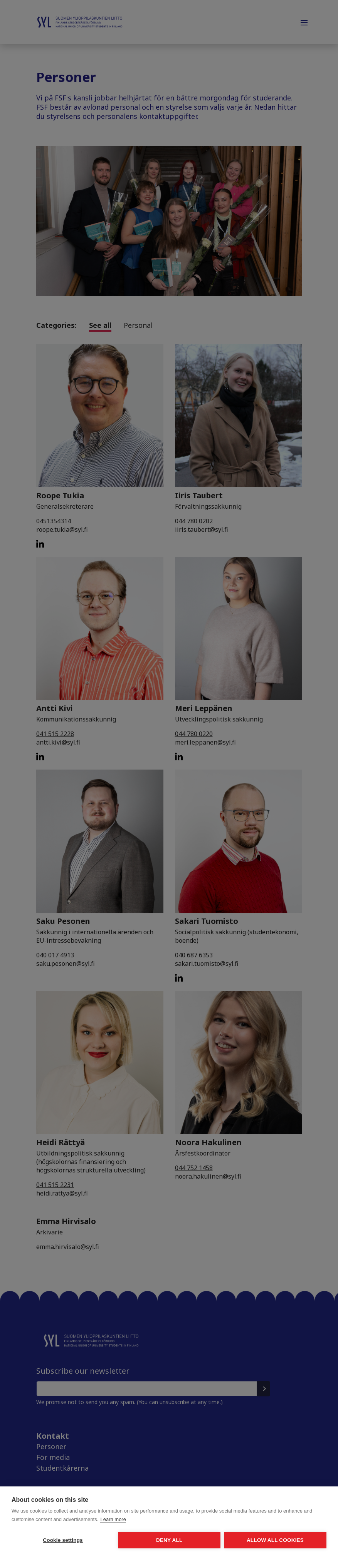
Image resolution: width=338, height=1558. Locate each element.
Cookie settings (56, 1540)
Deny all (149, 1540)
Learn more (113, 1520)
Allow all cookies (242, 1540)
